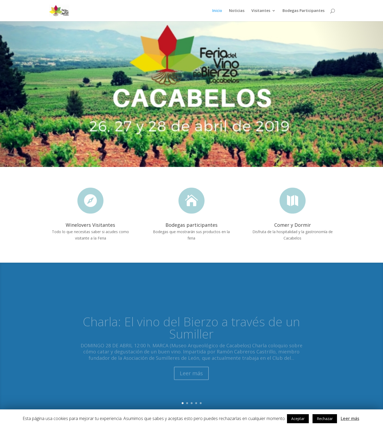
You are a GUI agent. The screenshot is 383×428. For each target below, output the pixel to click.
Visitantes (260, 11)
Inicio (217, 11)
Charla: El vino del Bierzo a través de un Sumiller (191, 332)
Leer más (191, 378)
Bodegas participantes (191, 225)
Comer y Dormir (292, 225)
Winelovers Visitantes (90, 225)
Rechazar (325, 418)
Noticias (236, 11)
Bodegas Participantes (303, 11)
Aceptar (298, 418)
